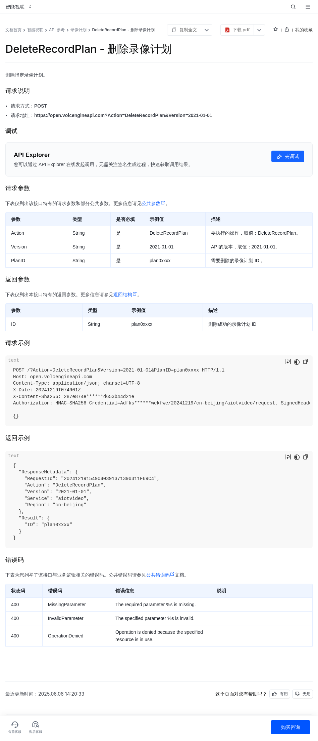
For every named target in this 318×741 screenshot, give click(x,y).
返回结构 (125, 294)
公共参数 (153, 203)
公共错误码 (160, 575)
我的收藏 (304, 29)
